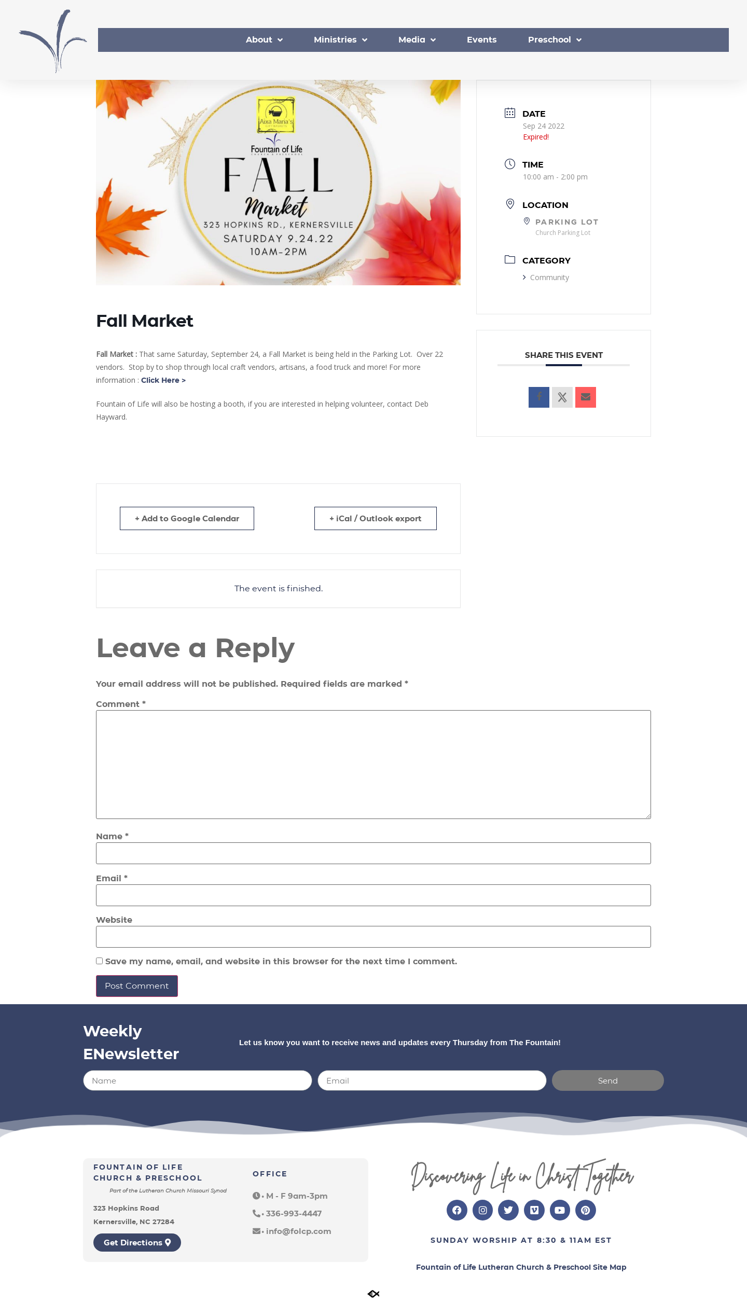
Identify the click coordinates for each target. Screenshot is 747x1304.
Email (112, 879)
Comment (121, 704)
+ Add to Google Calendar (187, 518)
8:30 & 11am (564, 1240)
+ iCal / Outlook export (375, 518)
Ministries (340, 40)
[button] (290, 1196)
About (264, 40)
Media (417, 40)
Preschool (555, 40)
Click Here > (163, 380)
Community (546, 277)
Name (112, 837)
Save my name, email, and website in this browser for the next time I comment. (281, 962)
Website (114, 920)
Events (482, 40)
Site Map (610, 1267)
